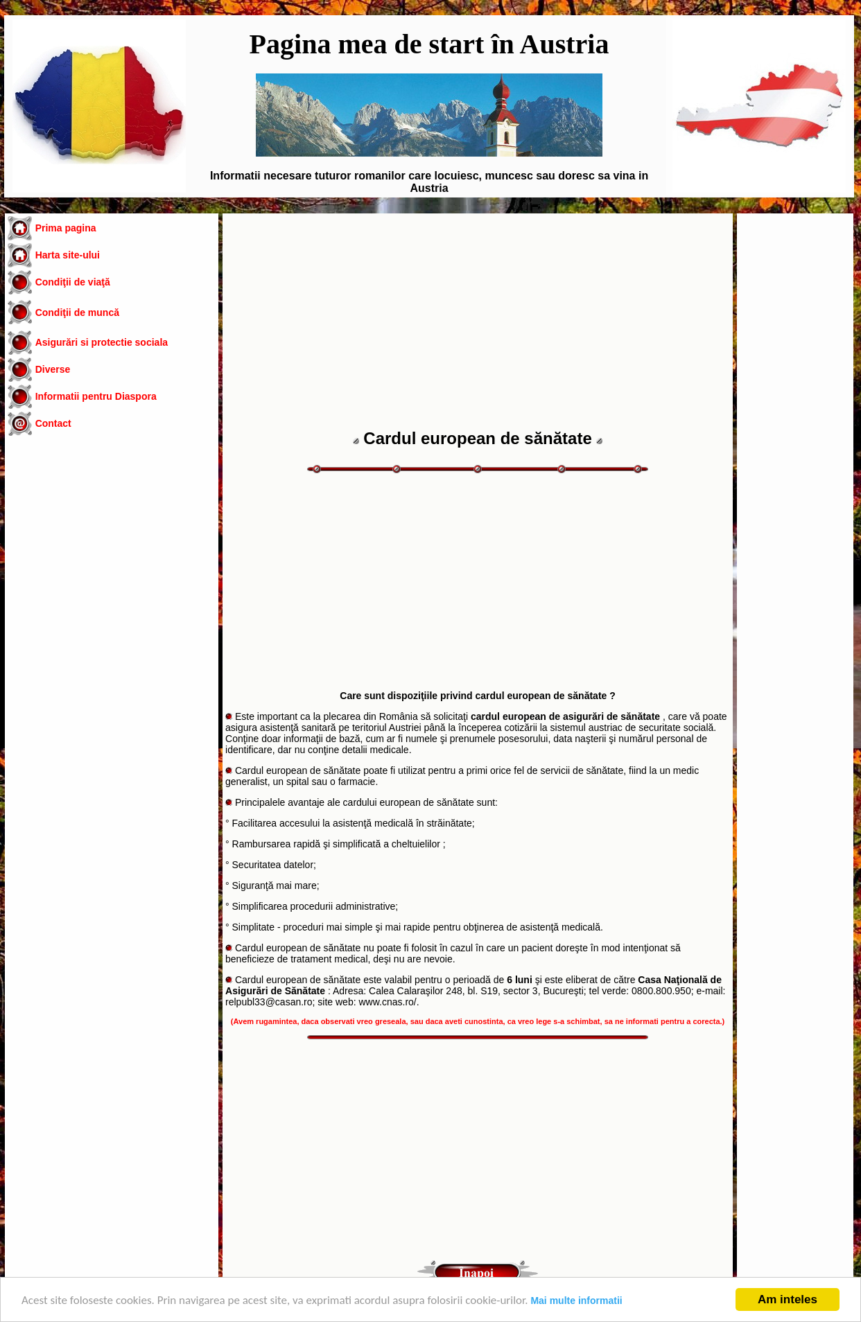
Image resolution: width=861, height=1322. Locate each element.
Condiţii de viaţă (72, 282)
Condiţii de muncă (77, 312)
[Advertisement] (112, 557)
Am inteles (787, 1299)
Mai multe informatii (576, 1300)
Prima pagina (65, 227)
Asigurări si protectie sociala (101, 342)
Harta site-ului (67, 255)
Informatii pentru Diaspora (96, 396)
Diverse (53, 369)
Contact (53, 423)
